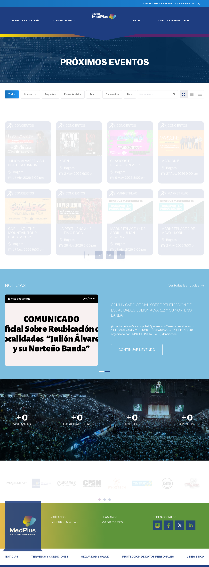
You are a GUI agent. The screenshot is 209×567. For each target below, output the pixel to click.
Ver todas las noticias (186, 285)
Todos (12, 94)
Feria (130, 94)
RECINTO (138, 20)
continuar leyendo (137, 349)
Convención (112, 94)
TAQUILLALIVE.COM (183, 3)
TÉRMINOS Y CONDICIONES (49, 556)
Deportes (50, 94)
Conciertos (30, 94)
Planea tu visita (72, 94)
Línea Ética (195, 556)
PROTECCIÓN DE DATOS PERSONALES (148, 556)
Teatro (93, 94)
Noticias (11, 556)
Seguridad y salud (95, 556)
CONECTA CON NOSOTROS (173, 20)
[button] (101, 371)
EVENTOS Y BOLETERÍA (25, 20)
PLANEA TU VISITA (64, 20)
